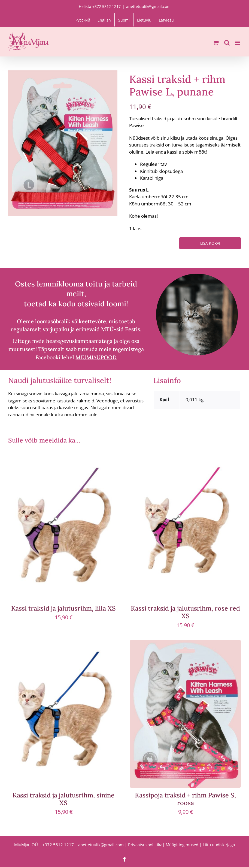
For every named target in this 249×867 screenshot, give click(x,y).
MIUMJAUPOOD (96, 357)
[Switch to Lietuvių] (144, 19)
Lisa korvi (210, 243)
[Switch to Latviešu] (166, 19)
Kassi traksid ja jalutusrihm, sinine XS (63, 799)
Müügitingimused (182, 844)
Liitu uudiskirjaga (219, 844)
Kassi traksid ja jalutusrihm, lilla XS (63, 608)
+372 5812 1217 (58, 844)
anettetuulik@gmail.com (148, 6)
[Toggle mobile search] (227, 43)
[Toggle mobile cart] (216, 43)
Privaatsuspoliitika (145, 844)
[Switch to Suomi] (124, 19)
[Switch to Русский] (83, 19)
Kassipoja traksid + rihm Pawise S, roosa (185, 799)
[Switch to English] (104, 19)
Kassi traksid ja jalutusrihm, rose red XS (185, 612)
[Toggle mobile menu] (238, 43)
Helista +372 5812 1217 (100, 6)
